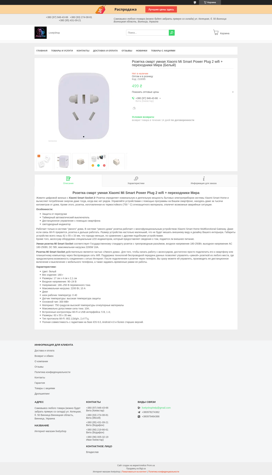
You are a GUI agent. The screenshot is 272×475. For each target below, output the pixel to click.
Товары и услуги (62, 50)
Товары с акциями (163, 50)
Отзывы (127, 50)
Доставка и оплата (105, 50)
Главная (41, 50)
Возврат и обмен (44, 356)
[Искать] (172, 33)
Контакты (83, 50)
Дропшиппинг (42, 393)
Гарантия (40, 382)
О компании (41, 361)
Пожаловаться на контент (134, 471)
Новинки (141, 50)
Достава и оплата (44, 350)
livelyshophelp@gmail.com (156, 408)
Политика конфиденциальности (52, 372)
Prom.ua (151, 465)
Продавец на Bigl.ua (136, 468)
